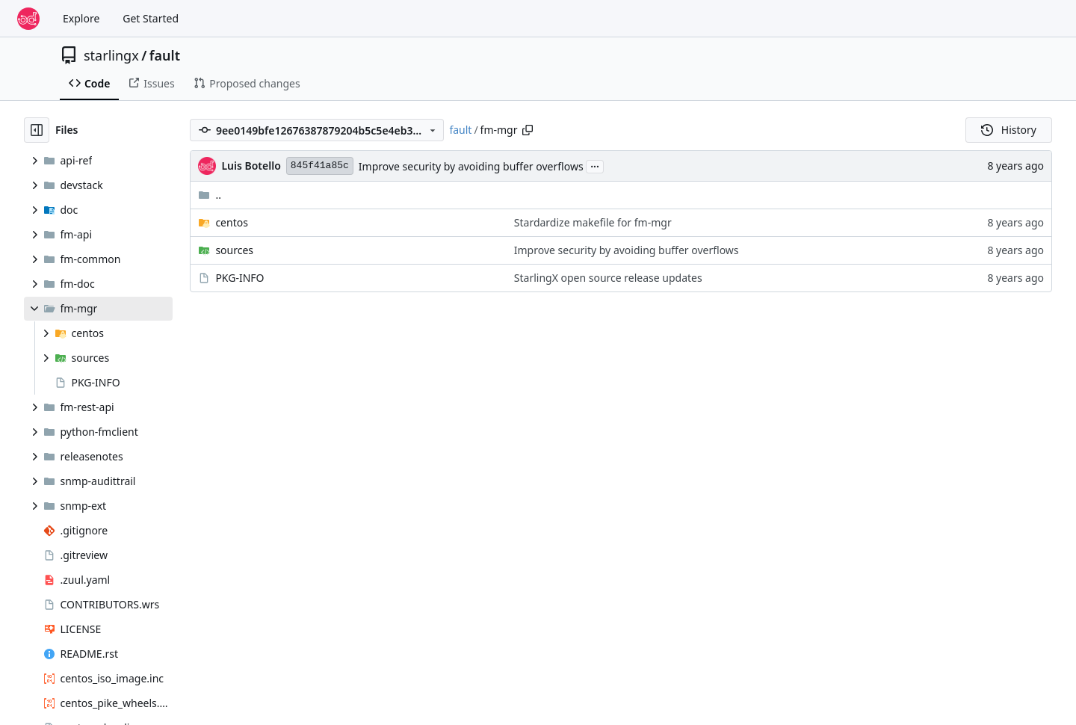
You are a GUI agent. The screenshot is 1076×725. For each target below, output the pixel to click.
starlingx (111, 55)
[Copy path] (527, 130)
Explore (81, 18)
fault (164, 55)
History (1008, 130)
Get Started (151, 18)
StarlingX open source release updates (608, 278)
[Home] (28, 18)
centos (231, 222)
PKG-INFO (239, 278)
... (594, 165)
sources (234, 250)
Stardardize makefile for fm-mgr (593, 222)
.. (209, 195)
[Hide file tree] (36, 130)
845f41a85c (320, 165)
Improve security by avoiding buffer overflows (471, 166)
